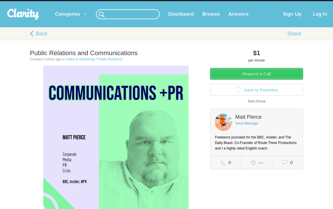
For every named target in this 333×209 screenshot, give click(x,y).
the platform (31, 3)
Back (41, 39)
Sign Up (292, 20)
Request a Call (256, 79)
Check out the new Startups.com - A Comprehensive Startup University (226, 4)
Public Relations (109, 65)
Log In (320, 20)
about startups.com (310, 4)
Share (294, 39)
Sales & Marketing (80, 65)
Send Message (246, 129)
